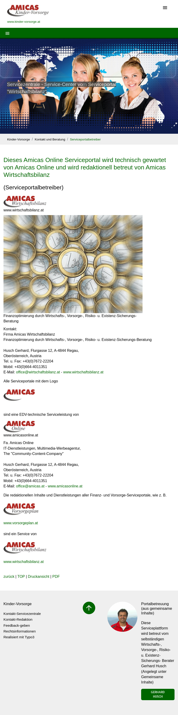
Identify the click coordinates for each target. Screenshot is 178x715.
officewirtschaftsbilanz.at (38, 372)
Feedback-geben (16, 625)
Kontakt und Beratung (50, 139)
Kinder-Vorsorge (18, 139)
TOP (21, 576)
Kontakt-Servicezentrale (22, 614)
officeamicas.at (30, 486)
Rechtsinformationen (19, 631)
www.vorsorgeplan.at (20, 523)
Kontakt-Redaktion (17, 619)
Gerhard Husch (158, 694)
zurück (8, 576)
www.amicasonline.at (65, 486)
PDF (56, 576)
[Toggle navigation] (165, 8)
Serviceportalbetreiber (85, 139)
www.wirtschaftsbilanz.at (83, 372)
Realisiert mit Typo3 (18, 637)
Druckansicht (38, 576)
